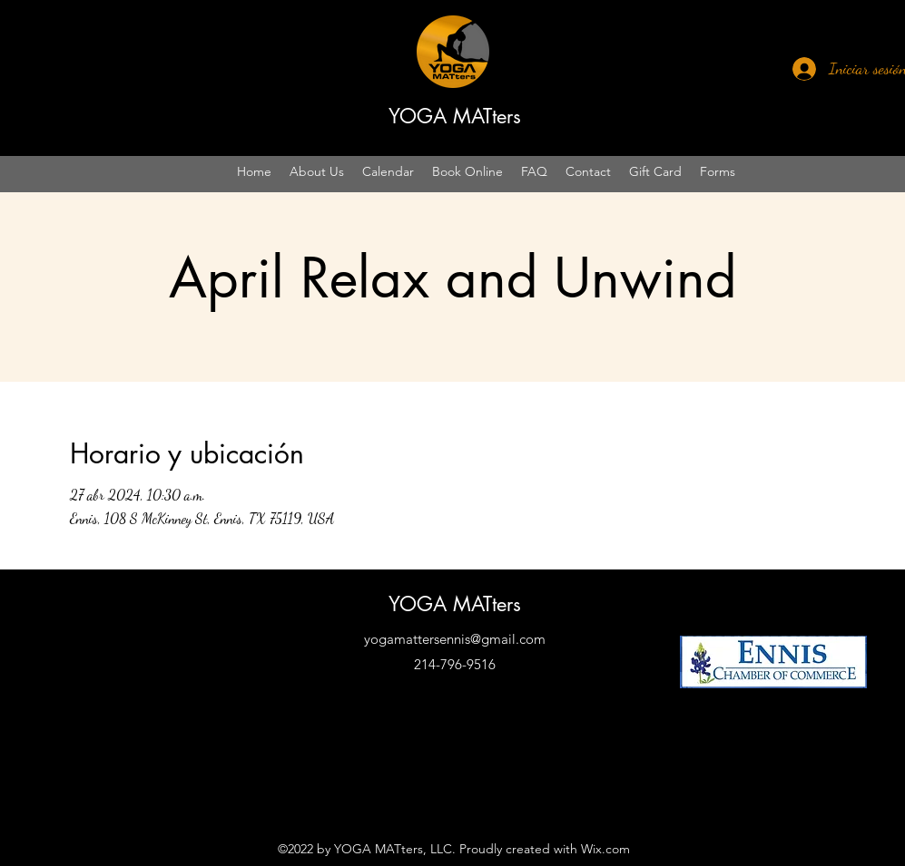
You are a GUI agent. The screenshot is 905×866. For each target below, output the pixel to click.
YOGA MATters (455, 116)
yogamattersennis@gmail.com (455, 638)
